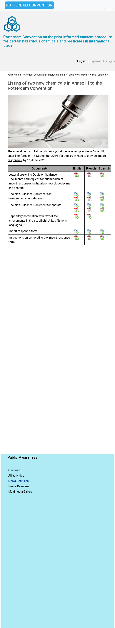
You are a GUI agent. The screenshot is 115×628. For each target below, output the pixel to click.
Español (95, 61)
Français (109, 61)
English (82, 61)
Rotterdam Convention (34, 74)
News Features (18, 481)
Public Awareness (77, 74)
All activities (16, 475)
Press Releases (18, 486)
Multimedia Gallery (20, 491)
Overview (14, 470)
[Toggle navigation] (108, 6)
